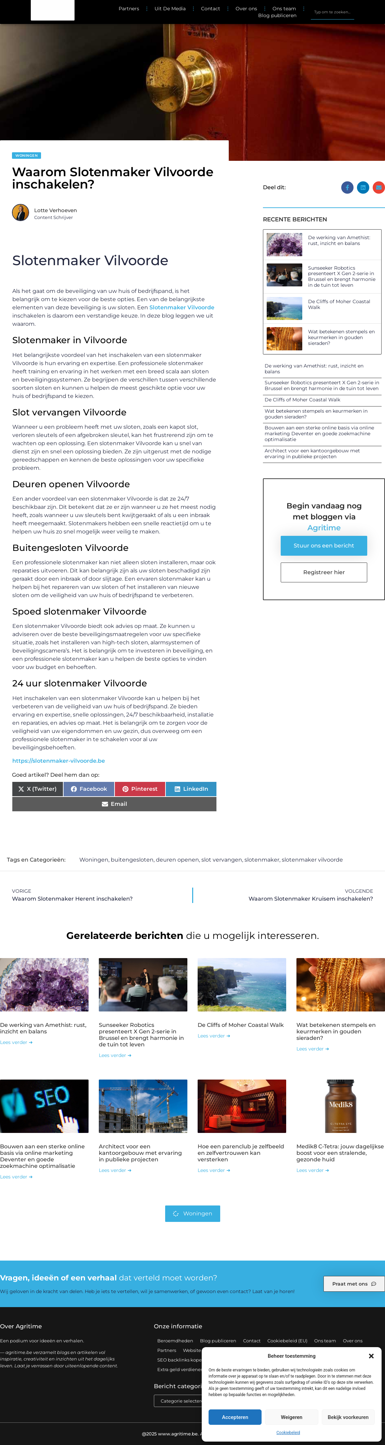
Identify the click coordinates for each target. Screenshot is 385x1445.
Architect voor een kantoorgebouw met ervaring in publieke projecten (312, 454)
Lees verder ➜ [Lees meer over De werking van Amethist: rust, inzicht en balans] (16, 1042)
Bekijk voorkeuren (348, 1417)
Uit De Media (170, 8)
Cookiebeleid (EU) (287, 1340)
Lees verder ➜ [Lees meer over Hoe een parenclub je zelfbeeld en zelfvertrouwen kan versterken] (214, 1170)
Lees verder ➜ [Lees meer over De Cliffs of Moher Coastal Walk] (214, 1036)
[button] (371, 1356)
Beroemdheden (175, 1340)
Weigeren (292, 1417)
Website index (199, 1350)
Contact (210, 8)
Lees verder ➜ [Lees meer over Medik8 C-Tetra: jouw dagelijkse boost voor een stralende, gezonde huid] (312, 1170)
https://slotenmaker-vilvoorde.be (58, 761)
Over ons (246, 8)
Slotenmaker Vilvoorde (181, 307)
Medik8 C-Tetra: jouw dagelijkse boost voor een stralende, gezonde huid (340, 1153)
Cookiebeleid (288, 1432)
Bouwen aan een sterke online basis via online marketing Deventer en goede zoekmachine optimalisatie (319, 433)
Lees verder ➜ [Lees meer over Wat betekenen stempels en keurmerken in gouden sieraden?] (312, 1049)
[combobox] (332, 12)
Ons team (284, 8)
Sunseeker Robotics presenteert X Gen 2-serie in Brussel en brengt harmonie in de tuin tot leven (341, 276)
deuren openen (177, 859)
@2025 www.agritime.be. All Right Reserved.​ (192, 1433)
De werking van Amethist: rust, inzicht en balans (339, 240)
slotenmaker (261, 859)
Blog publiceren (277, 15)
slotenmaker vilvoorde (312, 859)
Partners (129, 8)
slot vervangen (221, 859)
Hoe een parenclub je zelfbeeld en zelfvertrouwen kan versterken (241, 1153)
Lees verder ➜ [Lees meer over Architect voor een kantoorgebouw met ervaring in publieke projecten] (115, 1170)
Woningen (26, 155)
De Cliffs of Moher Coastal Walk (339, 304)
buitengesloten (132, 859)
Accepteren (235, 1417)
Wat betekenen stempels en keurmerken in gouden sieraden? (341, 337)
